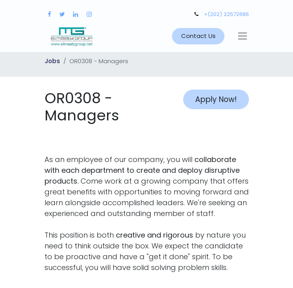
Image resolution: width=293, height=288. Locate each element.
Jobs (52, 61)
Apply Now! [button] (216, 99)
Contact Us (198, 36)
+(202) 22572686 (226, 14)
